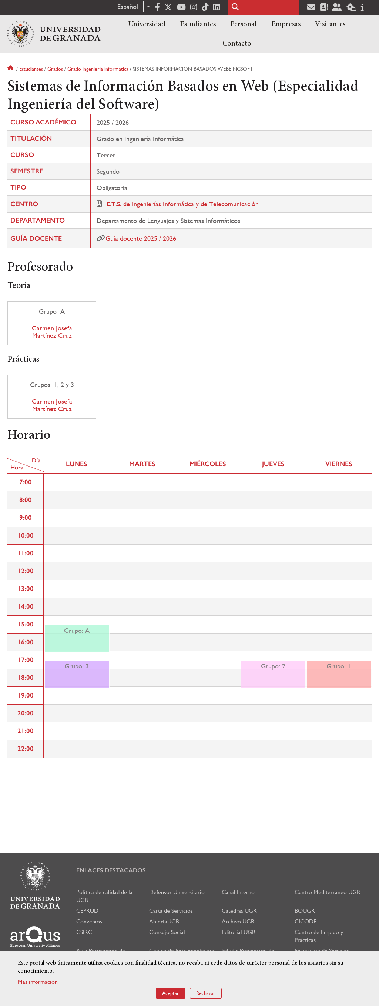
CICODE (305, 921)
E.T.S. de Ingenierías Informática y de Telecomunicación (183, 204)
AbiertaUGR (164, 921)
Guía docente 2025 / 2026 (140, 238)
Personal (243, 24)
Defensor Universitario (177, 892)
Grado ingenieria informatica (97, 69)
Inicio (11, 69)
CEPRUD (87, 910)
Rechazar (205, 993)
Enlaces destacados (111, 870)
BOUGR (305, 910)
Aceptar (170, 993)
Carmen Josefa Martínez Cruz (52, 331)
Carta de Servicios (171, 910)
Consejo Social (167, 932)
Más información (38, 981)
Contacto (236, 43)
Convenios (89, 921)
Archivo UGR (238, 921)
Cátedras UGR (239, 910)
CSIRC (84, 932)
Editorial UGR (239, 932)
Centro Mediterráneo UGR (327, 892)
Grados (55, 69)
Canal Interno (238, 892)
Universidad (146, 24)
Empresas (286, 24)
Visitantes (330, 24)
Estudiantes (198, 24)
